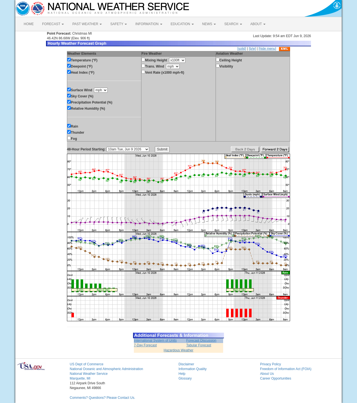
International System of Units (155, 340)
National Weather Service (89, 374)
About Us (267, 374)
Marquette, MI (80, 378)
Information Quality (192, 369)
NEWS (209, 24)
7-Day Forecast (145, 345)
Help (181, 374)
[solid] (241, 49)
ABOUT (258, 24)
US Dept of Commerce (86, 364)
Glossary (185, 378)
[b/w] (252, 49)
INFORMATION (148, 24)
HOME (29, 24)
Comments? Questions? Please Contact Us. (102, 398)
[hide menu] (267, 49)
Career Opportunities (275, 378)
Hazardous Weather (179, 350)
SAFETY (118, 24)
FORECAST (53, 24)
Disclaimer (186, 364)
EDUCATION (182, 24)
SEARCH (233, 24)
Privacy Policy (270, 364)
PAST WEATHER (87, 24)
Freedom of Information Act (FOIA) (286, 369)
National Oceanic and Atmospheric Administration (106, 369)
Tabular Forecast (198, 345)
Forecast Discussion (201, 340)
